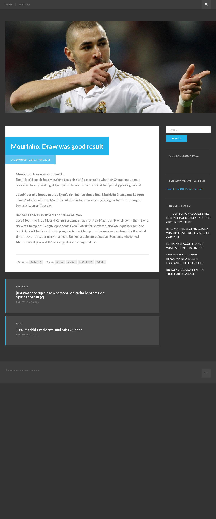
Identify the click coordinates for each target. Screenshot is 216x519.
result (101, 262)
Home (9, 4)
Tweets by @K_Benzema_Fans (184, 188)
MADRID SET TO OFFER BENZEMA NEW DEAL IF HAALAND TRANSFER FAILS (184, 259)
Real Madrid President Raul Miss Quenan (49, 330)
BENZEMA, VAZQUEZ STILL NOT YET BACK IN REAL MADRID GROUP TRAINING (188, 218)
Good (71, 262)
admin (18, 159)
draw (59, 262)
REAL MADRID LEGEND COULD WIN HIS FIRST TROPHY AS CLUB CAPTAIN (188, 233)
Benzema (24, 4)
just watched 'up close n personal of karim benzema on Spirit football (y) (60, 295)
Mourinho (85, 262)
